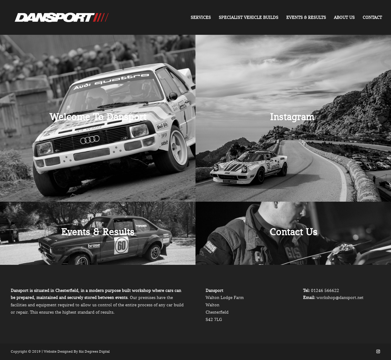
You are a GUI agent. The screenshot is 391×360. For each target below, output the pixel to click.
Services (201, 17)
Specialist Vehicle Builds (248, 17)
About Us (344, 17)
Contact (372, 17)
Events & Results (306, 17)
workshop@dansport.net (340, 297)
